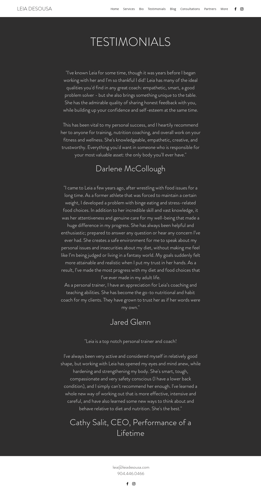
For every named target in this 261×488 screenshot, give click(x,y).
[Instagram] (242, 9)
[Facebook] (235, 9)
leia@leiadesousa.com (131, 467)
